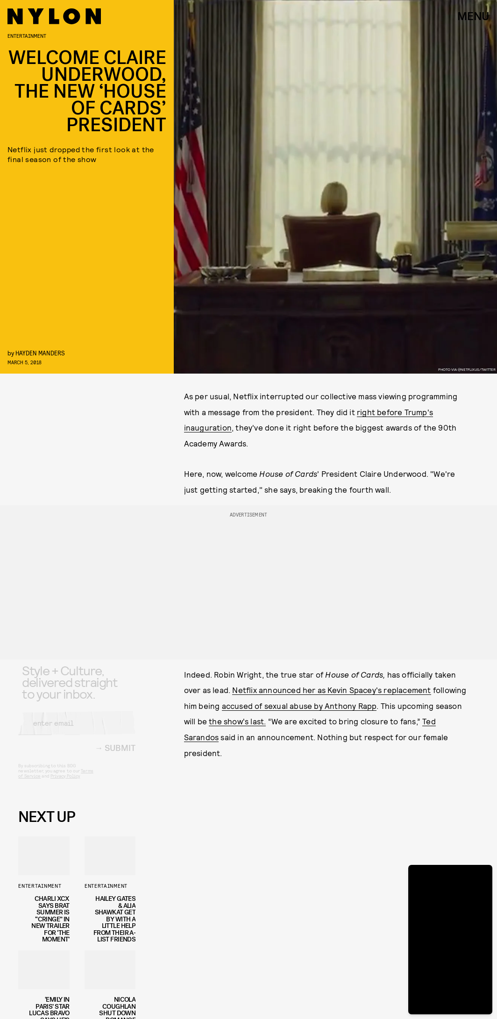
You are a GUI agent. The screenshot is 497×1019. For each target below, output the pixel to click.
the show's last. (237, 721)
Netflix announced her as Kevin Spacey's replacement (331, 689)
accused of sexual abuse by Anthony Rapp (299, 705)
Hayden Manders (40, 353)
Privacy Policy (65, 783)
